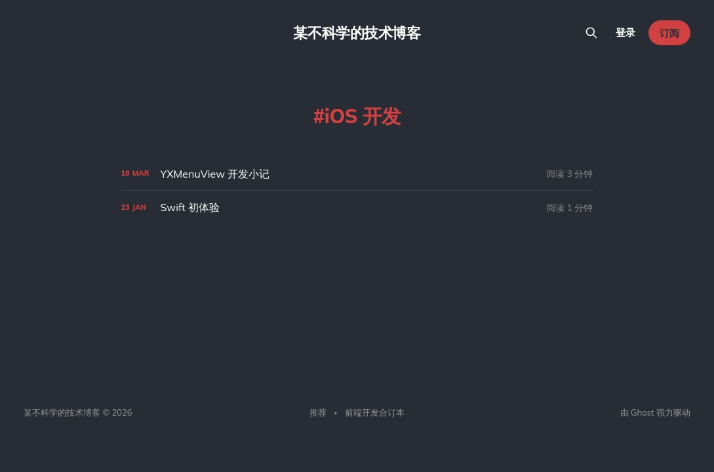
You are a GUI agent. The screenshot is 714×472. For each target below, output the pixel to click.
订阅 (669, 33)
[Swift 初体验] (357, 207)
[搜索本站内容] (591, 33)
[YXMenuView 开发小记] (357, 174)
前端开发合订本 (375, 412)
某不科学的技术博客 (356, 33)
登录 (625, 32)
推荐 (318, 412)
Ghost (642, 412)
